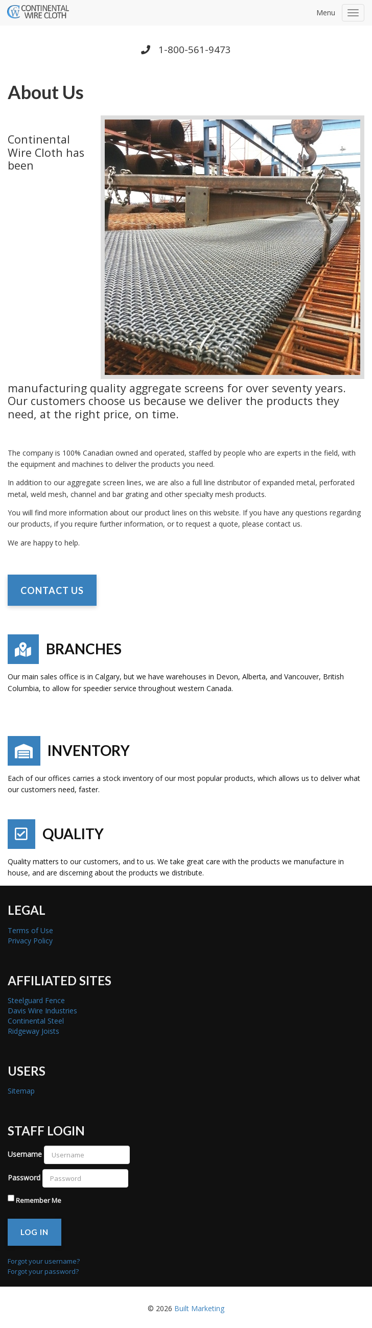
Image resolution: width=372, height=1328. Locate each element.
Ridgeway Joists (33, 1031)
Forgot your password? (43, 1271)
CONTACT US (52, 590)
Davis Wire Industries (42, 1010)
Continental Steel (36, 1021)
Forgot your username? (44, 1261)
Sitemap (21, 1091)
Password (24, 1177)
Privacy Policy (30, 940)
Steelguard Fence (36, 1000)
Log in (34, 1232)
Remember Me (38, 1200)
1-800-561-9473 (186, 49)
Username (25, 1154)
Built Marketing (199, 1308)
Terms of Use (30, 930)
